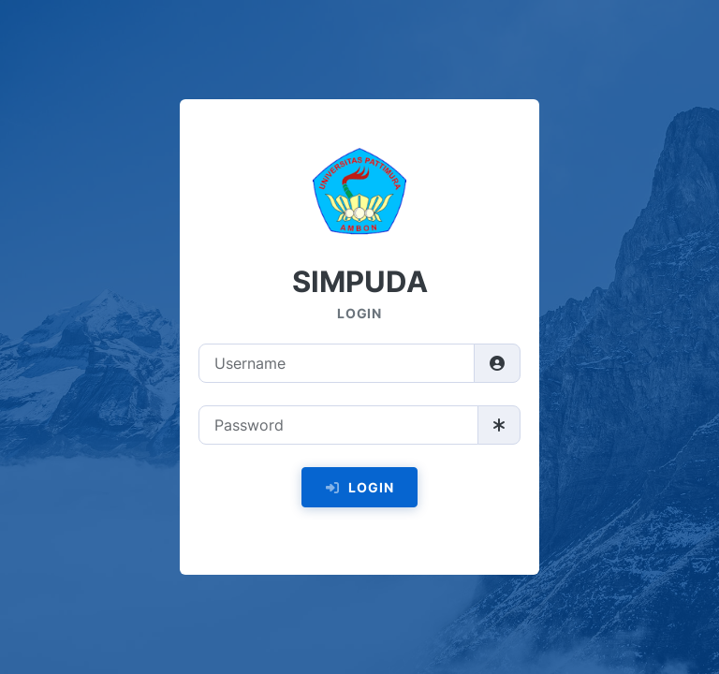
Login (360, 487)
